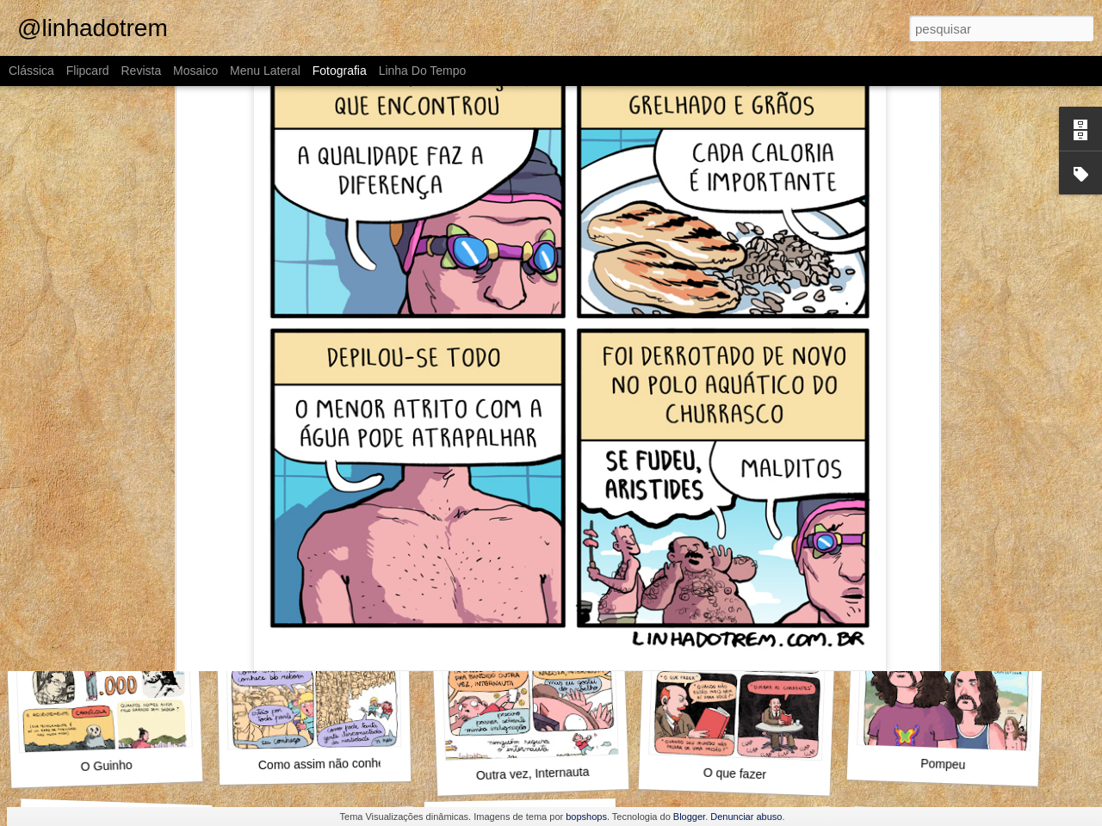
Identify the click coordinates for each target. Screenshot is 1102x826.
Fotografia (340, 70)
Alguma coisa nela (739, 530)
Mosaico (195, 70)
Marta (323, 539)
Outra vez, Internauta (533, 774)
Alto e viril (943, 539)
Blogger (689, 816)
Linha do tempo (423, 70)
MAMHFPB (526, 531)
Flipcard (87, 70)
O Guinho (106, 766)
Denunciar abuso (746, 816)
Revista (141, 70)
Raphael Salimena (657, 504)
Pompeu (943, 764)
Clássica (31, 70)
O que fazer (735, 774)
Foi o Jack (106, 529)
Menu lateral (265, 70)
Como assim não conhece (328, 763)
